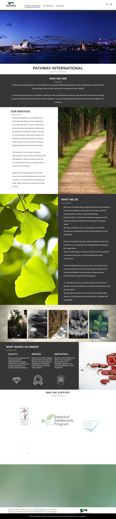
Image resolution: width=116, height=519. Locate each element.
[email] (107, 4)
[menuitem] (32, 6)
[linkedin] (111, 4)
